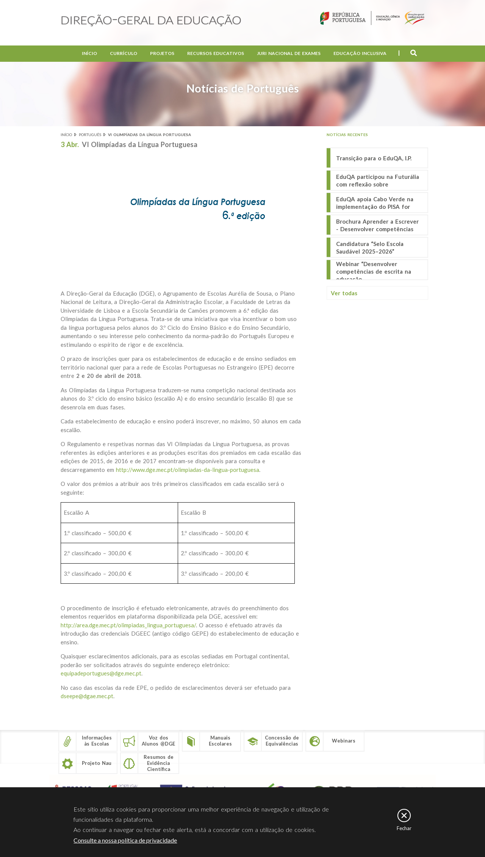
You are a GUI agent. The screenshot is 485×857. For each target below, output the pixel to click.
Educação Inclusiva (359, 53)
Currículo (123, 53)
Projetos (162, 53)
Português (90, 134)
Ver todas (344, 293)
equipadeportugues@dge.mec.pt (101, 673)
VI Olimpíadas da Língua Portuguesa (149, 134)
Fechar (404, 829)
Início (89, 53)
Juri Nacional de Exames (289, 53)
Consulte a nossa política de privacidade (125, 840)
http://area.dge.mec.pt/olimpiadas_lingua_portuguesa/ (128, 625)
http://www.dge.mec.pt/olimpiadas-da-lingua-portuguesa (187, 469)
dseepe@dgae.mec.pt (87, 695)
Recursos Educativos (215, 53)
